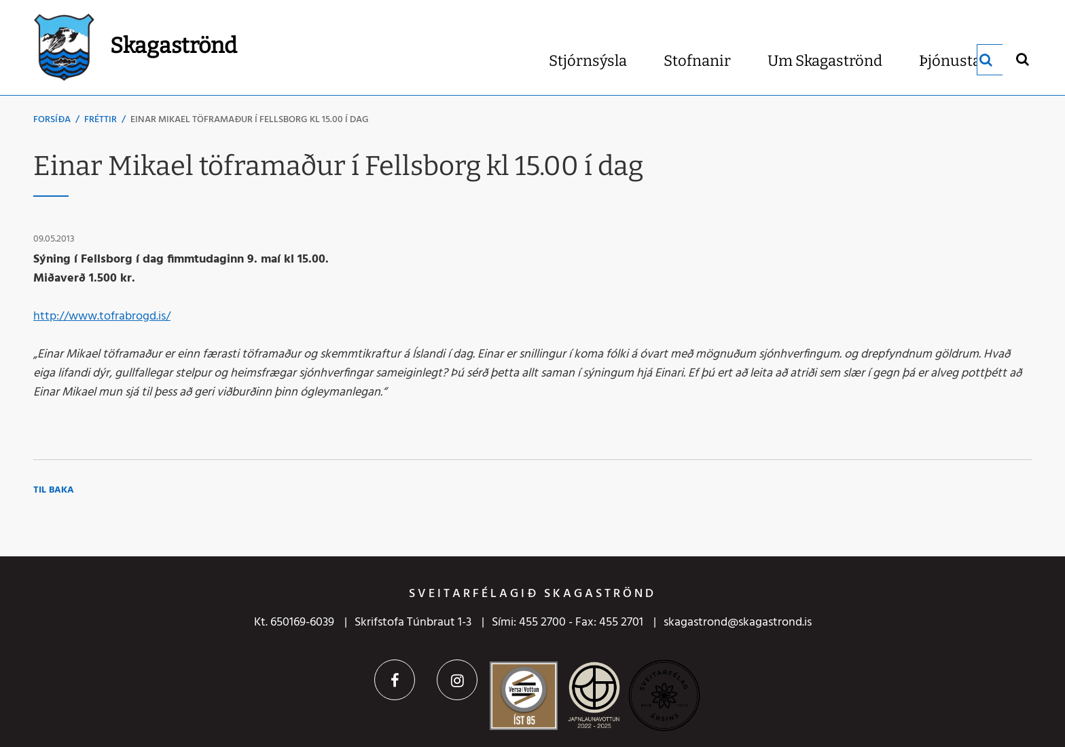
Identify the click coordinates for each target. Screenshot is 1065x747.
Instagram (457, 679)
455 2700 (542, 622)
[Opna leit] (1022, 58)
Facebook (394, 679)
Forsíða (52, 120)
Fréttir (100, 120)
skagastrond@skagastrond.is (738, 622)
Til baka (53, 490)
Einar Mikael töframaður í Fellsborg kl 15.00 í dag (249, 120)
